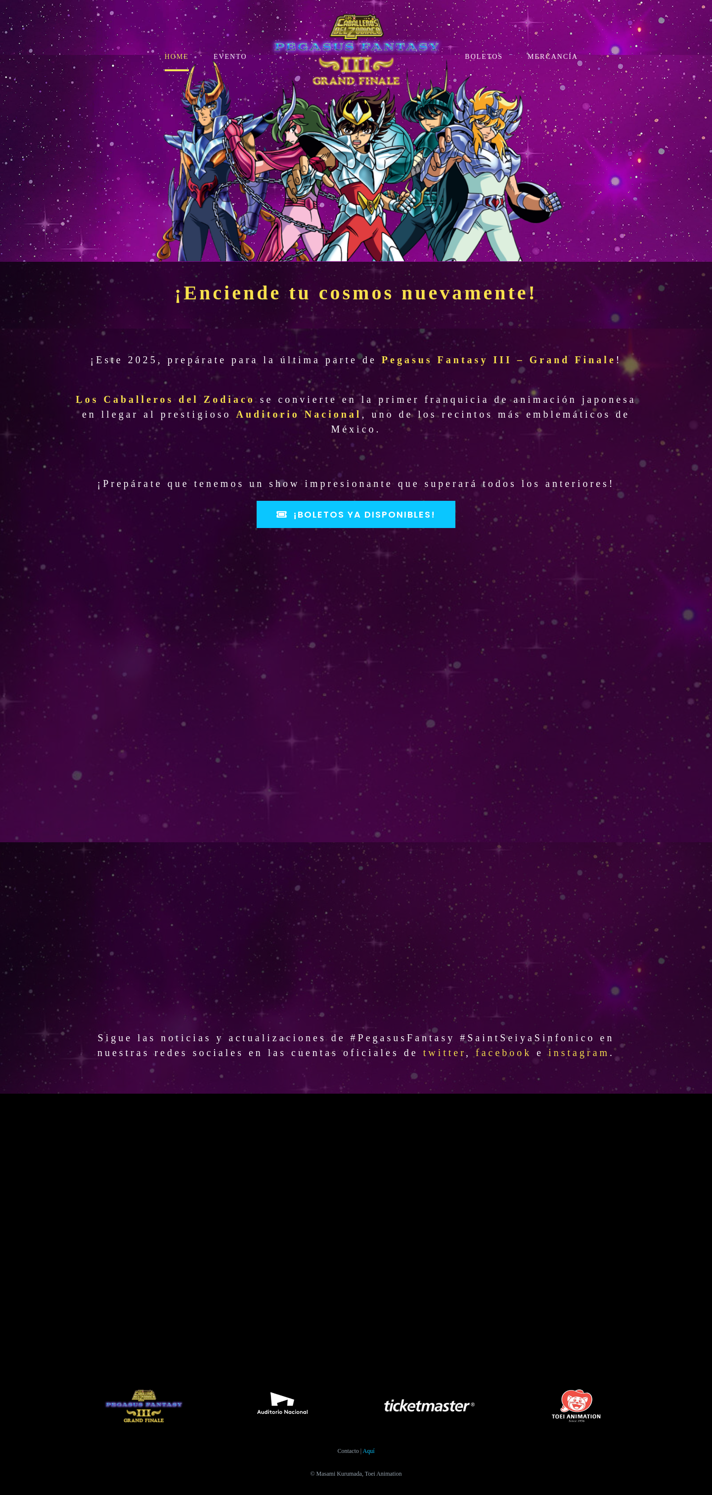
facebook (504, 1052)
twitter (444, 1052)
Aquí (369, 1450)
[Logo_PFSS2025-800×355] (356, 13)
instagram (579, 1052)
